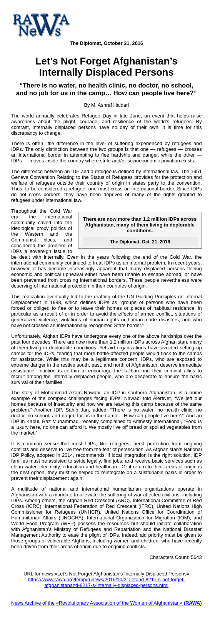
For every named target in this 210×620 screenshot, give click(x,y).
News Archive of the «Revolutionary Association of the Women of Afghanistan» (106, 603)
